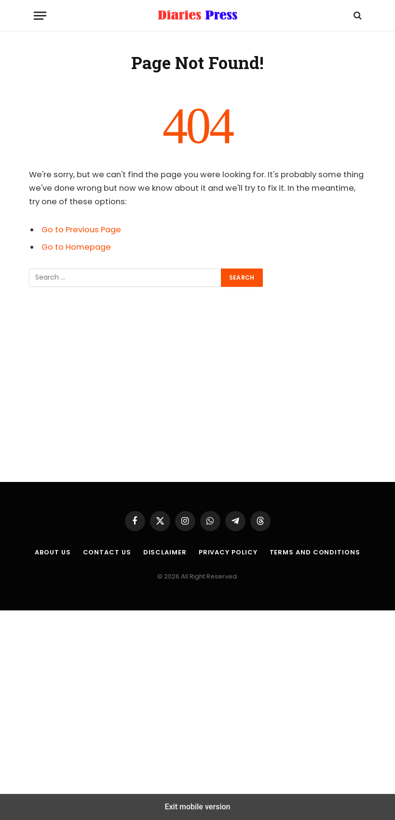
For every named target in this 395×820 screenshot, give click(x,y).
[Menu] (40, 16)
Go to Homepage (76, 247)
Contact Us (107, 552)
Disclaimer (165, 552)
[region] (197, 384)
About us (52, 552)
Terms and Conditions (315, 552)
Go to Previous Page (81, 229)
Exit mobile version (197, 806)
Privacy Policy (228, 552)
